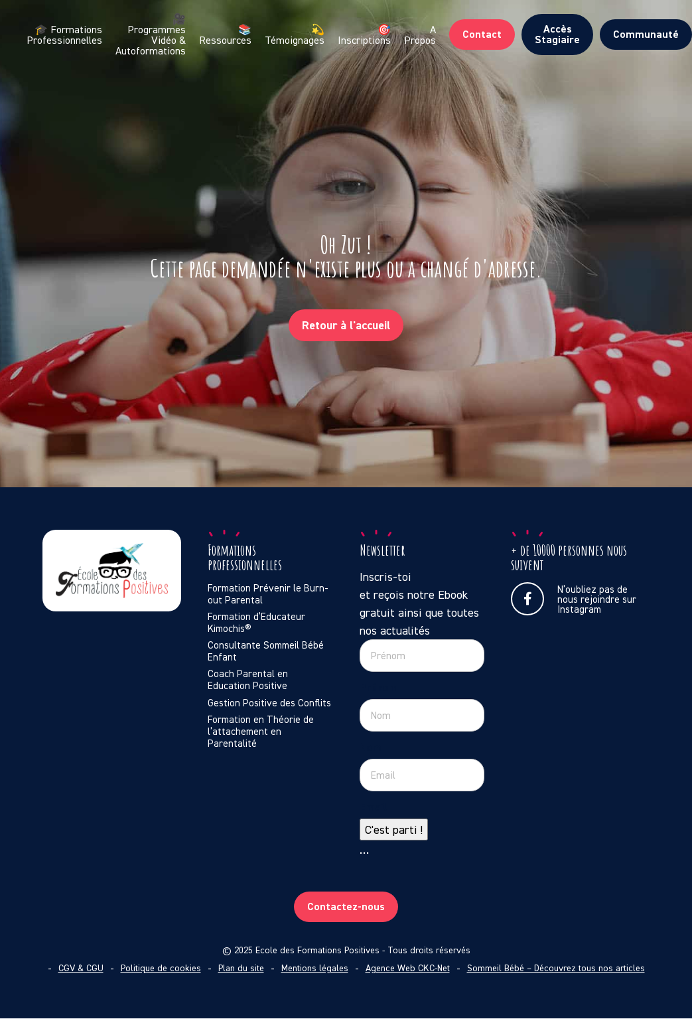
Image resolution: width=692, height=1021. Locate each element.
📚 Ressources (225, 34)
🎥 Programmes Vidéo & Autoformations (150, 34)
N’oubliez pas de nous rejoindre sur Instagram (573, 598)
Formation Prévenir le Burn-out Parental (268, 594)
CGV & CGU (81, 968)
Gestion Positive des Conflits (269, 703)
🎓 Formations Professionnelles (64, 34)
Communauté (646, 34)
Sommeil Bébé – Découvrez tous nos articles (556, 968)
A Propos (420, 34)
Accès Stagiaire (557, 34)
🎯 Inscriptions (364, 34)
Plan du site (241, 968)
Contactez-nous (346, 906)
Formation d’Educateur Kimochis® (256, 623)
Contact (482, 34)
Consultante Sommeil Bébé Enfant (266, 651)
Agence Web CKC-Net (408, 968)
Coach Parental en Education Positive (248, 680)
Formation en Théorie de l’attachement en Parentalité (261, 731)
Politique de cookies (161, 968)
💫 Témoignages (294, 34)
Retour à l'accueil (346, 325)
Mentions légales (314, 968)
